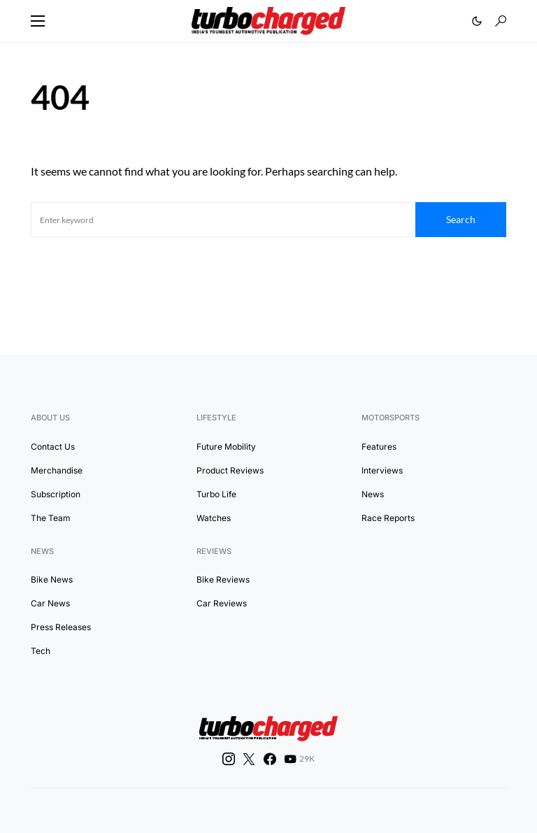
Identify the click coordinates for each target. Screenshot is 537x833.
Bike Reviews (223, 579)
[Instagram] (228, 759)
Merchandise (57, 470)
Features (378, 446)
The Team (51, 518)
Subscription (55, 494)
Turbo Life (216, 494)
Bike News (52, 579)
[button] (38, 21)
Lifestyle (216, 417)
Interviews (382, 470)
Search (460, 219)
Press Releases (61, 627)
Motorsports (390, 417)
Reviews (213, 551)
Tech (40, 651)
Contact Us (53, 446)
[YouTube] (299, 759)
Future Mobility (226, 446)
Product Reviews (230, 470)
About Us (50, 417)
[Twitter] (249, 759)
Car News (50, 603)
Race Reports (388, 518)
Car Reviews (221, 603)
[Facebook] (270, 759)
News (372, 494)
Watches (213, 518)
